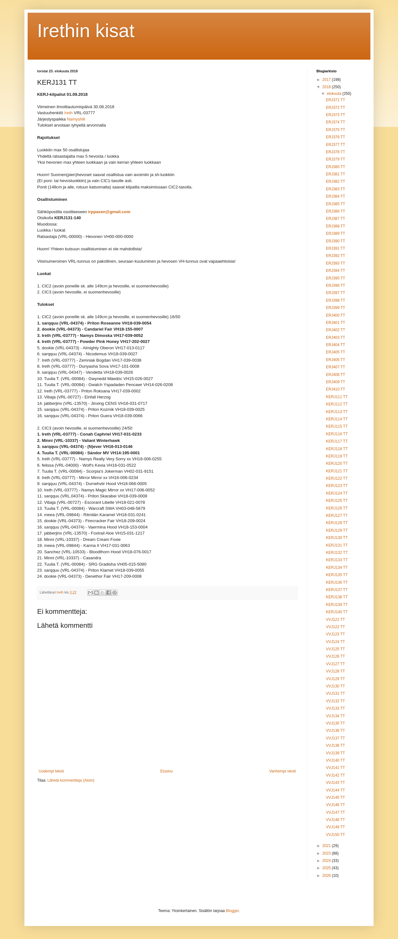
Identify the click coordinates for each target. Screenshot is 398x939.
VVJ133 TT (335, 708)
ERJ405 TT (335, 352)
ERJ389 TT (335, 233)
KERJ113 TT (337, 412)
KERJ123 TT (337, 485)
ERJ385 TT (335, 204)
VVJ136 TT (335, 730)
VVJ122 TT (335, 627)
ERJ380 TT (335, 167)
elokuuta (334, 93)
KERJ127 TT (337, 515)
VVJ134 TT (335, 716)
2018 (327, 87)
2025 (327, 868)
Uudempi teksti (51, 771)
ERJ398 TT (335, 300)
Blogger (232, 911)
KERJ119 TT (337, 456)
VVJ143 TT (335, 782)
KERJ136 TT (337, 582)
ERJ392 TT (335, 255)
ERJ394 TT (335, 270)
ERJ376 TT (335, 137)
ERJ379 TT (335, 159)
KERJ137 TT (337, 590)
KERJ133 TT (337, 560)
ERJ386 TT (335, 211)
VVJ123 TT (335, 634)
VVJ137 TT (335, 738)
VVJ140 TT (335, 760)
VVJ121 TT (335, 619)
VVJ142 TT (335, 775)
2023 (327, 853)
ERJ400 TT (335, 315)
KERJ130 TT (337, 537)
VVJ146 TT (335, 805)
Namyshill (76, 119)
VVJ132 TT (335, 701)
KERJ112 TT (337, 404)
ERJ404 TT (335, 345)
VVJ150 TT (335, 834)
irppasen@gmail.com (109, 212)
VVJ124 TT (335, 642)
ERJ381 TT (335, 174)
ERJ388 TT (335, 226)
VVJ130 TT (335, 686)
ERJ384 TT (335, 196)
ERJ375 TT (335, 130)
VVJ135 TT (335, 723)
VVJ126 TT (335, 656)
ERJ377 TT (335, 144)
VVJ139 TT (335, 753)
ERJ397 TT (335, 293)
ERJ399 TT (335, 307)
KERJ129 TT (337, 530)
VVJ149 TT (335, 827)
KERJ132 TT (337, 552)
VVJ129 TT (335, 679)
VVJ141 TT (335, 767)
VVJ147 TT (335, 812)
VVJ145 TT (335, 797)
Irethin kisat (86, 30)
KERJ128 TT (337, 523)
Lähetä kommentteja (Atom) (70, 780)
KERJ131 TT (337, 545)
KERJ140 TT (337, 612)
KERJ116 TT (337, 434)
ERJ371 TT (335, 100)
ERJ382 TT (335, 181)
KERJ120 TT (337, 463)
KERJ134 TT (337, 567)
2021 (327, 846)
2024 (327, 860)
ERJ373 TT (335, 115)
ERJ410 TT (335, 389)
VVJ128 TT (335, 671)
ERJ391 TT (335, 248)
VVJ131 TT (335, 693)
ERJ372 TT (335, 107)
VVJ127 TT (335, 664)
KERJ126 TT (337, 508)
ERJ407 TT (335, 367)
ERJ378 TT (335, 152)
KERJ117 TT (337, 441)
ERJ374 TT (335, 122)
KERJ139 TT (337, 604)
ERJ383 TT (335, 189)
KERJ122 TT (337, 478)
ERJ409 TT (335, 382)
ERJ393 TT (335, 263)
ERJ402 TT (335, 330)
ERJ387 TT (335, 218)
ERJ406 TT (335, 360)
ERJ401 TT (335, 322)
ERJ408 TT (335, 374)
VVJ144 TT (335, 790)
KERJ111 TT (337, 397)
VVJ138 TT (335, 745)
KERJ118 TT (337, 449)
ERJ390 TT (335, 241)
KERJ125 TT (337, 500)
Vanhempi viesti (282, 771)
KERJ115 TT (337, 426)
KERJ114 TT (337, 419)
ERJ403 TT (335, 337)
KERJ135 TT (337, 575)
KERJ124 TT (337, 493)
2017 (327, 79)
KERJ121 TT (337, 471)
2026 (327, 875)
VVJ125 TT (335, 649)
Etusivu (166, 771)
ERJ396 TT (335, 285)
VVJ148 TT (335, 820)
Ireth (68, 113)
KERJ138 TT (337, 597)
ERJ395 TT (335, 278)
